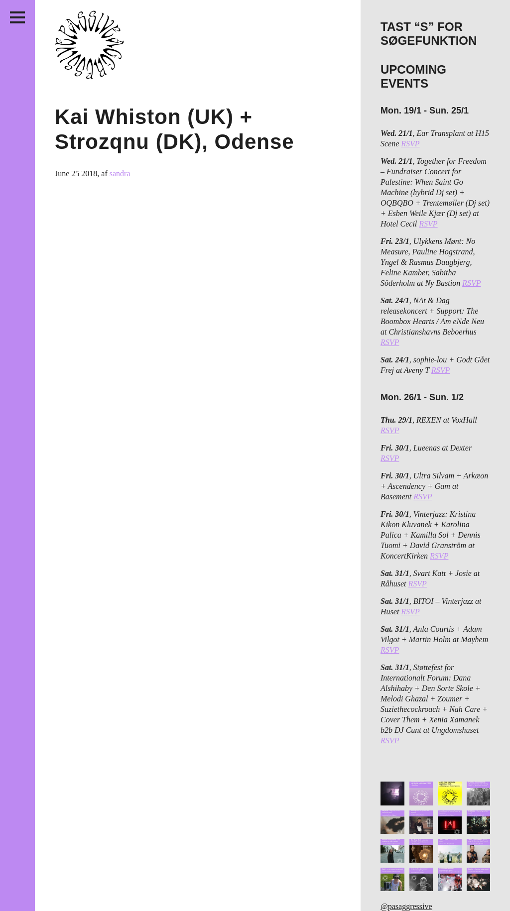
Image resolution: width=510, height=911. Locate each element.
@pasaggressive (406, 906)
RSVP (410, 143)
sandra (120, 173)
